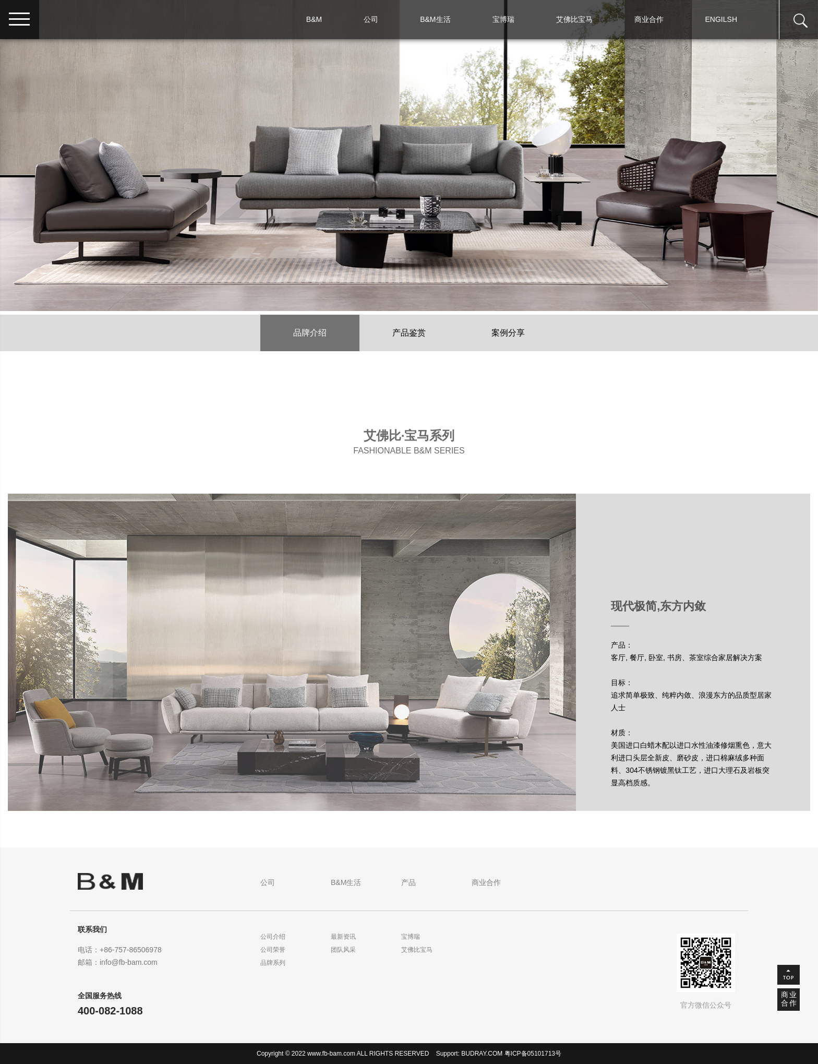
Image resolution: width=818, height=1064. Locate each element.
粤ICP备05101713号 (532, 1053)
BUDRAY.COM (481, 1053)
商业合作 (649, 19)
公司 (371, 19)
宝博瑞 (503, 19)
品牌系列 (272, 962)
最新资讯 (343, 936)
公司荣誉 (272, 949)
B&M (314, 19)
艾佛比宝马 (574, 19)
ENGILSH (721, 19)
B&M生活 (435, 19)
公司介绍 (272, 936)
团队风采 (343, 949)
